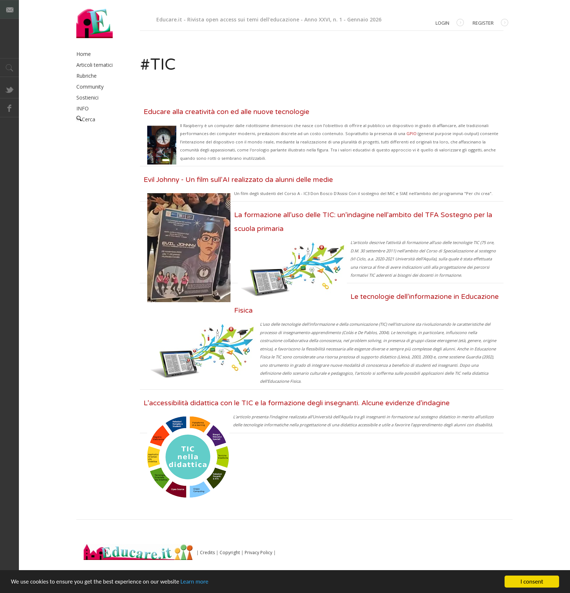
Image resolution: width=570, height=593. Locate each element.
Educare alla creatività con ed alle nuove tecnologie (226, 112)
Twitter (9, 89)
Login (449, 23)
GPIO (411, 133)
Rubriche (86, 75)
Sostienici (87, 97)
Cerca (85, 119)
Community (90, 86)
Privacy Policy (258, 552)
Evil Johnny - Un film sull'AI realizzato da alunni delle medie (238, 180)
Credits (207, 552)
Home (83, 53)
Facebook (9, 107)
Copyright (230, 552)
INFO (82, 108)
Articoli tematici (94, 64)
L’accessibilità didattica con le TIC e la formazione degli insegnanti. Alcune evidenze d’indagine (297, 403)
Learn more (200, 582)
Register (490, 23)
